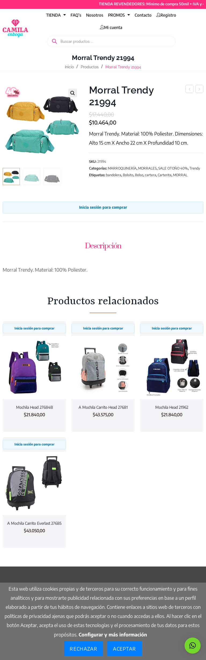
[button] (72, 93)
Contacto (143, 15)
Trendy (194, 168)
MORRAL (180, 175)
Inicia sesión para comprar (103, 207)
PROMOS (119, 15)
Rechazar (83, 649)
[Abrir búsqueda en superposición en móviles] (111, 41)
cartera (150, 175)
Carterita (164, 175)
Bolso (139, 175)
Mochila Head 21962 (171, 407)
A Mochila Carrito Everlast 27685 (34, 523)
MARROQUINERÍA (122, 168)
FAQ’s (76, 15)
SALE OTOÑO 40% (173, 168)
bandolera (113, 175)
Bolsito (128, 175)
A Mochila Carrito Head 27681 (103, 407)
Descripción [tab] (103, 246)
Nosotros (94, 15)
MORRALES (147, 168)
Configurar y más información (113, 634)
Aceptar (124, 649)
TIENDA (56, 15)
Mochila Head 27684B (34, 407)
